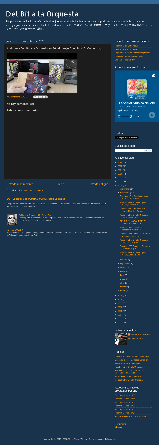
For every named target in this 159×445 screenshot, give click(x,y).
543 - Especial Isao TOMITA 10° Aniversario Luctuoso (36, 199)
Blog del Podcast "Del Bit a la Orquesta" (132, 356)
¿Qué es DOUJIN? (15, 230)
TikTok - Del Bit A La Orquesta (128, 376)
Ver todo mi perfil (135, 338)
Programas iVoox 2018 (125, 409)
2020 (120, 185)
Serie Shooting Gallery (125, 60)
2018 (120, 299)
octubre (123, 260)
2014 (120, 315)
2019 (120, 295)
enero (123, 290)
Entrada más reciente (20, 184)
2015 (120, 311)
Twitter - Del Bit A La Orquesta (128, 363)
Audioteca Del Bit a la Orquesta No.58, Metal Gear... (134, 216)
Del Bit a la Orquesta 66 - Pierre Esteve (36, 215)
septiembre (125, 263)
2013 (120, 319)
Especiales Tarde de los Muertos (129, 56)
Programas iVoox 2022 (125, 395)
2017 (120, 303)
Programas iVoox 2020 (125, 402)
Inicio (61, 184)
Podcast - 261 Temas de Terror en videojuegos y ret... (135, 235)
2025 (120, 166)
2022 (120, 178)
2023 (120, 174)
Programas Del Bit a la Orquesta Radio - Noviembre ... (134, 197)
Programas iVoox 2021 (125, 399)
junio (122, 275)
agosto (123, 267)
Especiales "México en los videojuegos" (132, 53)
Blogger (110, 439)
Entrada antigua (98, 184)
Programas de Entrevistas (126, 46)
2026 (120, 162)
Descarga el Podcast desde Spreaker (131, 360)
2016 (120, 307)
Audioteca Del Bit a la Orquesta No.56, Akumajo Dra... (134, 253)
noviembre (125, 193)
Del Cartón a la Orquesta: (126, 49)
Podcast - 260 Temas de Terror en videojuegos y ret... (135, 247)
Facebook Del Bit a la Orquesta (129, 367)
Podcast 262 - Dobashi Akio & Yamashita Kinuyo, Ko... (133, 228)
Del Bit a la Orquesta (42, 13)
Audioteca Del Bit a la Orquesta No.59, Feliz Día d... (134, 203)
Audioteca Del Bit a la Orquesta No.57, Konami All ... (134, 241)
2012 (120, 323)
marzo (123, 287)
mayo (123, 279)
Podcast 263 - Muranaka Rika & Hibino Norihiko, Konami (134, 209)
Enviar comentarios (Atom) (31, 190)
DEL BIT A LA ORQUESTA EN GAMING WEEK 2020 (133, 222)
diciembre (124, 189)
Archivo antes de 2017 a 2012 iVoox (131, 416)
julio (122, 271)
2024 (120, 170)
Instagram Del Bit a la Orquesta (129, 380)
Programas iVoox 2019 (125, 406)
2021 (120, 182)
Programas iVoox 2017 (125, 413)
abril (122, 283)
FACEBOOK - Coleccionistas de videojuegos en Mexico (129, 371)
